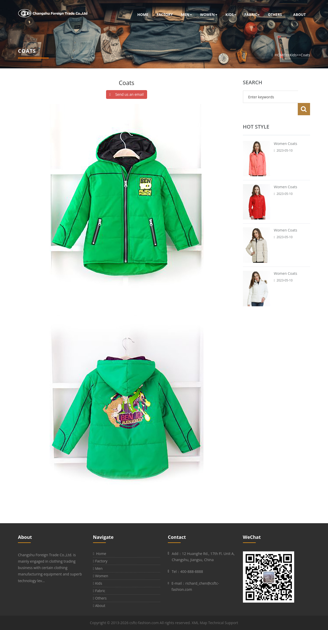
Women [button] (208, 14)
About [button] (299, 14)
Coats (305, 54)
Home (99, 553)
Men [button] (186, 14)
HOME (280, 54)
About (25, 537)
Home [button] (142, 14)
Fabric (99, 590)
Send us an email (126, 94)
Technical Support (223, 622)
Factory (100, 561)
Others (100, 598)
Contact (177, 537)
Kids (293, 54)
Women (100, 575)
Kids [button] (230, 14)
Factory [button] (165, 14)
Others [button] (275, 14)
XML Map (199, 622)
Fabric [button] (252, 14)
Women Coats (285, 131)
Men (98, 568)
